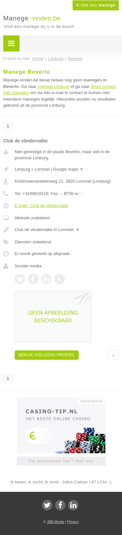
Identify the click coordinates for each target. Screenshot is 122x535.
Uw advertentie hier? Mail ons (60, 460)
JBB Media (55, 522)
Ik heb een (95, 5)
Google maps (68, 169)
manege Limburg (54, 86)
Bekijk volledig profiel (47, 354)
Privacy (73, 522)
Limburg (22, 169)
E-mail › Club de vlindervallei (41, 205)
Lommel (41, 169)
